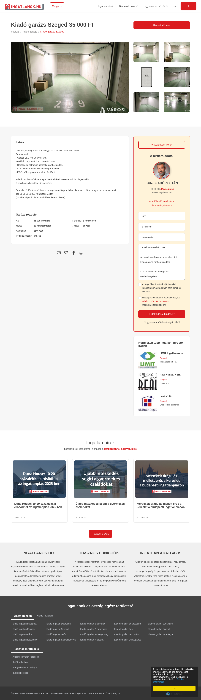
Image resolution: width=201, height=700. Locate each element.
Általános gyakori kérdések (26, 656)
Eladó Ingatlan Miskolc (24, 628)
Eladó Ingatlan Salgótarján (93, 623)
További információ (163, 682)
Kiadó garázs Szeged (52, 31)
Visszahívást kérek (161, 144)
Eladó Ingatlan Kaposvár (92, 639)
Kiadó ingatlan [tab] (45, 615)
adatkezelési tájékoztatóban (155, 301)
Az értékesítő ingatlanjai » (161, 201)
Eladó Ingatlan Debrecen (58, 623)
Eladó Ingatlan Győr (56, 634)
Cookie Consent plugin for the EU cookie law (174, 694)
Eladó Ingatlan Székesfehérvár (61, 639)
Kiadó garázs (29, 31)
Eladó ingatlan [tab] (23, 615)
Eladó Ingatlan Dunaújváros (127, 639)
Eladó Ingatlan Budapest (25, 623)
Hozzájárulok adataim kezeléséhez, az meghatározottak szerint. (161, 301)
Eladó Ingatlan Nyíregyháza (93, 628)
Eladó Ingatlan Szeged (57, 628)
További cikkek (100, 533)
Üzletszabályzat (113, 693)
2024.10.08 (81, 517)
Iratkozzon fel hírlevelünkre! (121, 449)
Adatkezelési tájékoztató (75, 693)
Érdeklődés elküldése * (162, 314)
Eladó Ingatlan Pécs (22, 634)
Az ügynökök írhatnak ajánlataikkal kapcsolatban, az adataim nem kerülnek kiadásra (161, 288)
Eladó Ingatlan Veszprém (126, 634)
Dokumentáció (56, 693)
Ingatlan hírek (100, 442)
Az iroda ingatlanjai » (162, 205)
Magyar (56, 6)
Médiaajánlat (32, 693)
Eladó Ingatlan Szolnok (159, 628)
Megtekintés (167, 189)
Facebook (43, 693)
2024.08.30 (142, 517)
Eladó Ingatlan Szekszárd (160, 623)
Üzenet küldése (161, 25)
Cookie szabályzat (96, 693)
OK (174, 688)
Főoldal (15, 31)
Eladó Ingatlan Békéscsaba (127, 623)
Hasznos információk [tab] (27, 648)
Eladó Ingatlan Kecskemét (25, 639)
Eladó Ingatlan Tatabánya (160, 634)
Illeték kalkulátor (20, 662)
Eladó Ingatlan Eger (123, 628)
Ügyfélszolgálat (18, 693)
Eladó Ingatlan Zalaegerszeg (94, 634)
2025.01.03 (19, 517)
